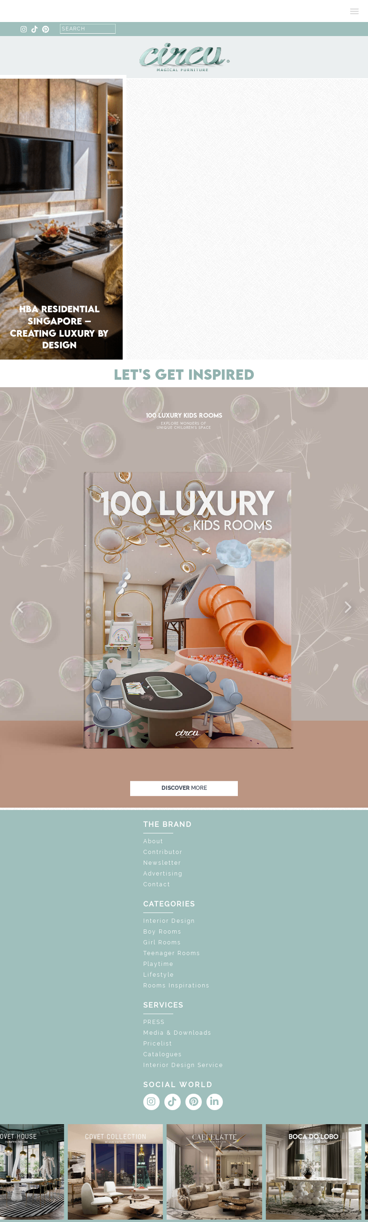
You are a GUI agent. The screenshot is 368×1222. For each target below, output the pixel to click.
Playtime (158, 964)
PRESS (154, 1022)
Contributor (163, 852)
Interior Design (169, 921)
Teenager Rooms (171, 953)
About (153, 841)
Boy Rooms (162, 931)
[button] (20, 607)
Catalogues (162, 1054)
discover (184, 788)
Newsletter (162, 863)
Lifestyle (158, 975)
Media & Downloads (177, 1033)
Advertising (163, 873)
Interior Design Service (183, 1065)
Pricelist (157, 1043)
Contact (156, 884)
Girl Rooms (162, 942)
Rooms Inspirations (176, 985)
